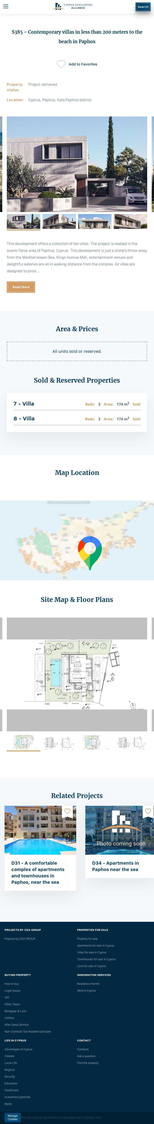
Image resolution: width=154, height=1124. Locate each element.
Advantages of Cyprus (18, 1049)
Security (10, 1076)
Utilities (9, 1018)
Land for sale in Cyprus (91, 966)
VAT (7, 997)
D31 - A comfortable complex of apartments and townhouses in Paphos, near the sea (37, 872)
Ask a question (86, 1056)
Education (11, 1083)
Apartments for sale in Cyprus (95, 945)
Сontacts (83, 1049)
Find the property (87, 1063)
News (8, 1104)
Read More (21, 287)
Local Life (11, 1063)
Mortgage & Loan (15, 1011)
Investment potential (17, 1097)
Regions (10, 1069)
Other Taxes (12, 1004)
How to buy (12, 983)
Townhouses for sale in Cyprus (96, 959)
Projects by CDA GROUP (20, 938)
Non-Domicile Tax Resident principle (28, 1031)
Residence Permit (88, 983)
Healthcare (12, 1090)
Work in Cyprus (86, 990)
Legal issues (12, 990)
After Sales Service (17, 1024)
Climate (9, 1056)
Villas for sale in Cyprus (91, 952)
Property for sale (87, 938)
